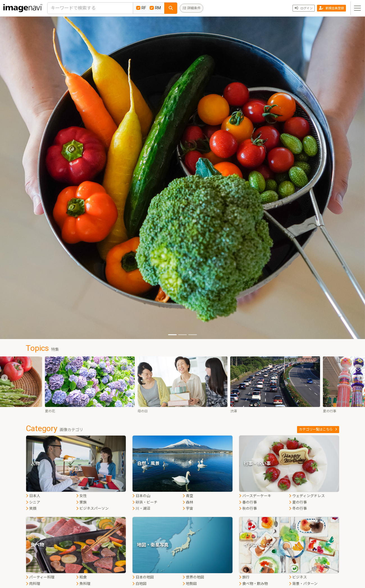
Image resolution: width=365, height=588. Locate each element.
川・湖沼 (141, 508)
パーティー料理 (40, 577)
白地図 (139, 584)
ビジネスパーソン (92, 508)
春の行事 (248, 502)
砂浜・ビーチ (145, 502)
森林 (187, 502)
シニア (33, 502)
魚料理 (83, 584)
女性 (81, 496)
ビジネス (298, 577)
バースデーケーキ (255, 496)
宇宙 (187, 508)
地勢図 (189, 584)
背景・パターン (303, 584)
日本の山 (141, 496)
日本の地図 (143, 577)
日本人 (33, 496)
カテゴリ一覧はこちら (318, 429)
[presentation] (4, 377)
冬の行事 (298, 508)
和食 (81, 577)
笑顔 (31, 508)
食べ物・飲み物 (253, 584)
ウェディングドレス (307, 496)
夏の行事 (298, 502)
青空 (187, 496)
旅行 (244, 577)
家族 (81, 502)
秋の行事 (248, 508)
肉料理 (33, 584)
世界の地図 (193, 577)
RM (155, 7)
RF (141, 7)
